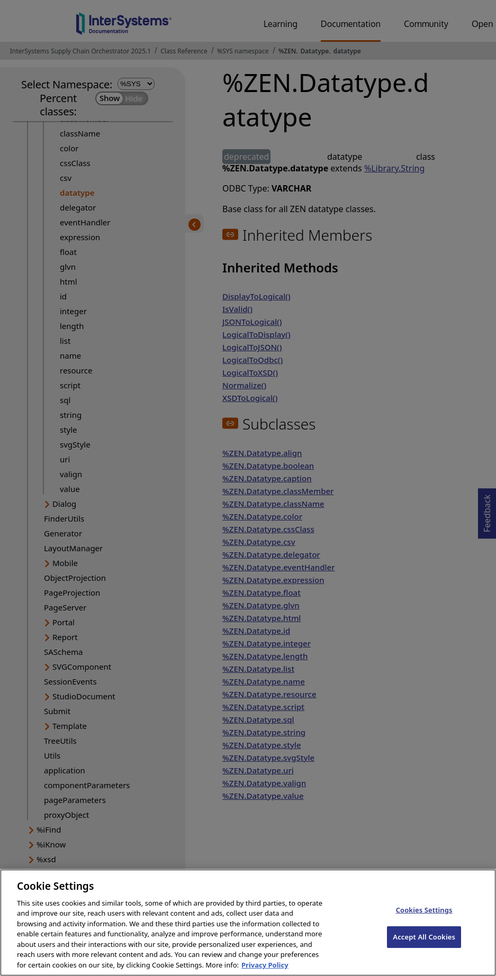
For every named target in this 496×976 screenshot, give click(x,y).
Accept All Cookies (424, 946)
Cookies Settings (424, 919)
